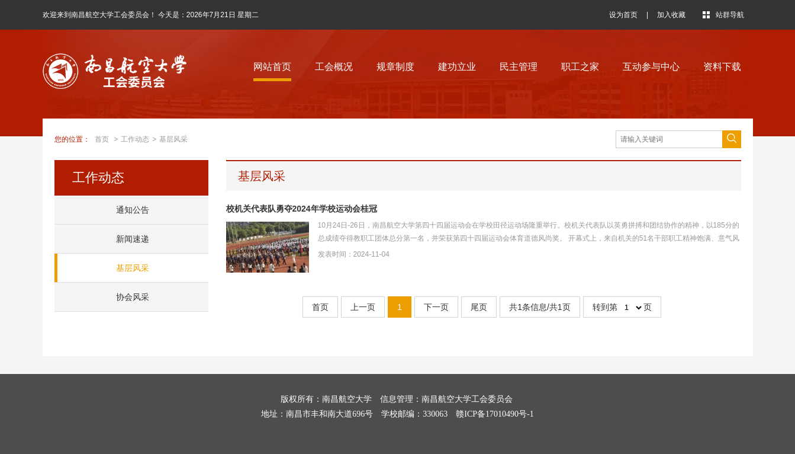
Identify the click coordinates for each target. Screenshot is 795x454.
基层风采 (173, 139)
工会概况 (334, 67)
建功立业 (457, 67)
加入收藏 (671, 15)
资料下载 (722, 67)
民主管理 (518, 67)
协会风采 (132, 297)
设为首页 (623, 15)
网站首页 (272, 67)
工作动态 (135, 139)
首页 (102, 139)
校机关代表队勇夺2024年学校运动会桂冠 (301, 208)
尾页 (479, 307)
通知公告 (132, 210)
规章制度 (395, 67)
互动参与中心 (651, 67)
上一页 (362, 307)
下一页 (436, 307)
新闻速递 (132, 239)
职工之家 (580, 67)
